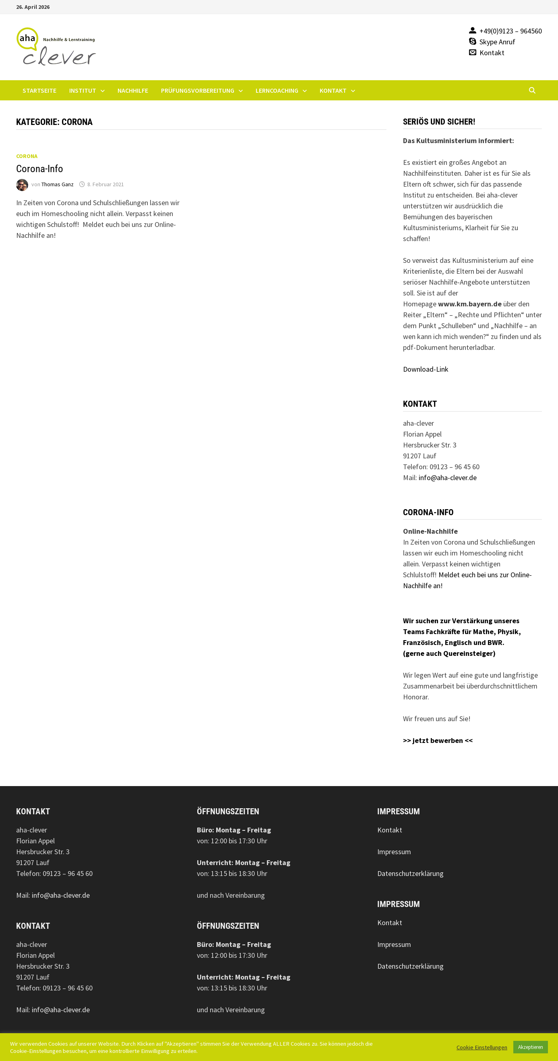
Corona (26, 156)
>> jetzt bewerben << (438, 740)
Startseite (39, 90)
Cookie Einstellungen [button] (482, 1047)
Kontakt (491, 52)
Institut (82, 90)
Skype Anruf (497, 41)
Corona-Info (39, 169)
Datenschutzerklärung (410, 873)
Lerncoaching (277, 90)
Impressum (394, 851)
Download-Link (425, 369)
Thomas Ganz (57, 184)
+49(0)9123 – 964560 (510, 30)
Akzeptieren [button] (530, 1047)
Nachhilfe (133, 90)
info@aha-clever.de (448, 477)
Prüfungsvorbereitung (197, 90)
